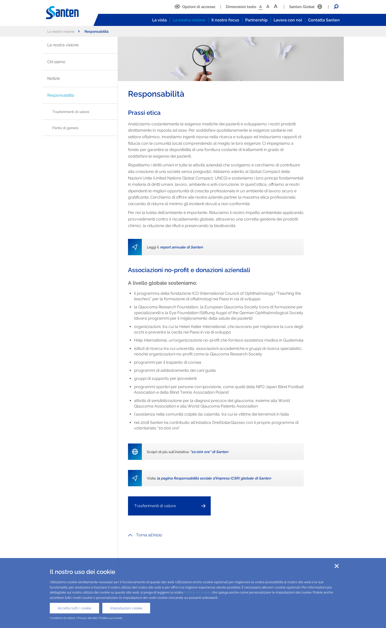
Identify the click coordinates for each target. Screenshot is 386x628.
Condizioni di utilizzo (62, 618)
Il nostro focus (225, 20)
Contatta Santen (324, 20)
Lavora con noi (288, 20)
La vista (159, 20)
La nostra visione (189, 20)
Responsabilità (60, 95)
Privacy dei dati (87, 618)
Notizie (53, 78)
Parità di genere (65, 128)
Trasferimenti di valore (70, 111)
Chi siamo (56, 61)
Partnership (256, 20)
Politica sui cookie (197, 592)
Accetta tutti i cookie (74, 608)
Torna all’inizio (145, 535)
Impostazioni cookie (126, 608)
